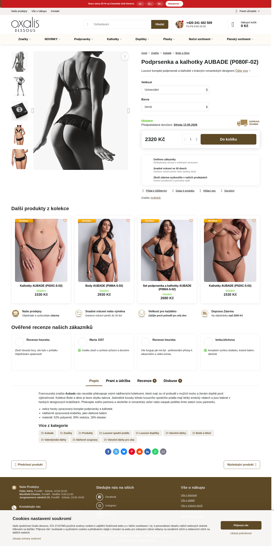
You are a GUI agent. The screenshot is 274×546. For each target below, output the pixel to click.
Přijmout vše (241, 525)
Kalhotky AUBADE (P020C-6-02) (41, 285)
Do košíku (228, 139)
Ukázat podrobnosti (241, 533)
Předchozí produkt (29, 465)
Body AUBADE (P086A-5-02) (104, 285)
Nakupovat (174, 3)
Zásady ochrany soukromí (27, 538)
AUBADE (156, 197)
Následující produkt (241, 465)
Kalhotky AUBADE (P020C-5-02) (230, 285)
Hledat (159, 24)
